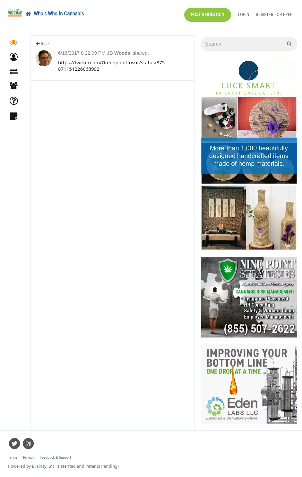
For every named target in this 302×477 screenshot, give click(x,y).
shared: (141, 53)
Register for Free (274, 14)
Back (43, 43)
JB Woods (119, 53)
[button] (13, 57)
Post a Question (207, 14)
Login (243, 14)
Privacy (28, 457)
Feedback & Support (55, 457)
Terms (12, 457)
